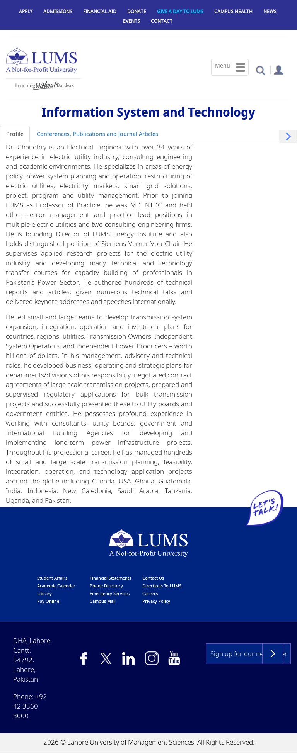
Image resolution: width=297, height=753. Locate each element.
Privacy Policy (156, 601)
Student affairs (52, 578)
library (44, 593)
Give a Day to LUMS (180, 11)
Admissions (57, 11)
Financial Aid (99, 11)
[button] (260, 70)
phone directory (106, 585)
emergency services (110, 593)
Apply (25, 11)
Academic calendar (56, 585)
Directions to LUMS (161, 585)
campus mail (103, 601)
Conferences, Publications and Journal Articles (97, 133)
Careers (150, 593)
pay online (48, 601)
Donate (136, 11)
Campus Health (233, 11)
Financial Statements (110, 578)
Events (131, 21)
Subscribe (272, 653)
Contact (161, 21)
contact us (153, 578)
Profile (15, 133)
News (270, 11)
